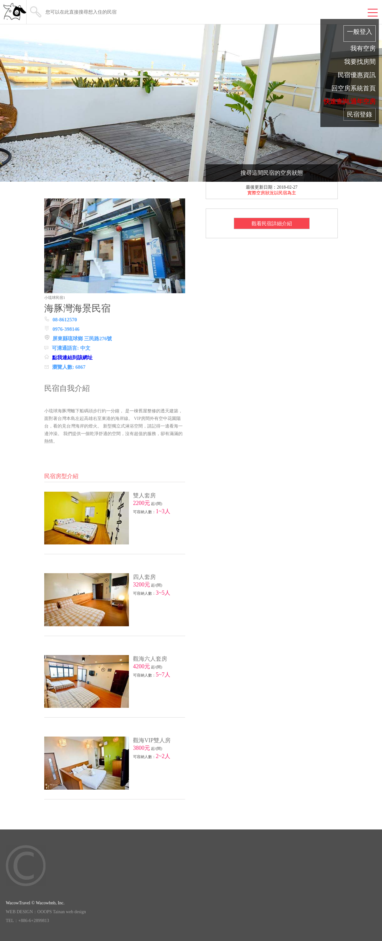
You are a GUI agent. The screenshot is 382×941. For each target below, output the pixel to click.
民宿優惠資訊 (357, 74)
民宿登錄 (359, 114)
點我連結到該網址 (72, 357)
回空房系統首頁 (353, 88)
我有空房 (363, 48)
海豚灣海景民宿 (77, 308)
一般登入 (359, 31)
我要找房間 (360, 61)
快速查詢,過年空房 (350, 101)
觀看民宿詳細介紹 (272, 223)
